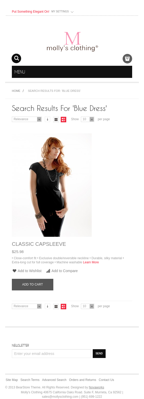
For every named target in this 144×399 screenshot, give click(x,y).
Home (16, 90)
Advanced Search (54, 380)
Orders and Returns (82, 380)
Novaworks (96, 387)
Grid (56, 120)
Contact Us (106, 380)
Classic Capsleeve (39, 244)
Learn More (91, 262)
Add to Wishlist (26, 271)
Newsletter (20, 345)
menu (127, 72)
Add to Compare (62, 271)
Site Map (12, 380)
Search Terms (29, 380)
